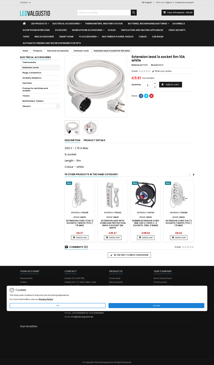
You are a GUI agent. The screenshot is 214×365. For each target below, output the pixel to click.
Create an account (184, 2)
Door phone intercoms (36, 30)
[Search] (107, 13)
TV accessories (88, 36)
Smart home (66, 36)
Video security (177, 30)
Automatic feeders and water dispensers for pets (52, 43)
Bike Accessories (44, 36)
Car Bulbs (157, 36)
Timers (26, 95)
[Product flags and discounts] (79, 183)
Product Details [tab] (94, 140)
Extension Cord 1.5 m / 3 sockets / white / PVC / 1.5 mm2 (79, 223)
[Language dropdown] (148, 2)
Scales (112, 30)
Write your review (162, 71)
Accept (156, 305)
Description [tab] (72, 140)
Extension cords (30, 67)
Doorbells (179, 23)
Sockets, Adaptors (31, 77)
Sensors (26, 106)
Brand (154, 65)
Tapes (26, 36)
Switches (27, 83)
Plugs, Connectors (31, 72)
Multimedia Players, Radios (117, 36)
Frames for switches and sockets (35, 89)
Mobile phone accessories (87, 30)
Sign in (169, 2)
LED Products (39, 23)
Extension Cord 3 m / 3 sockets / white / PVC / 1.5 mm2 (179, 223)
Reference (137, 65)
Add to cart (170, 84)
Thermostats (29, 62)
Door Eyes (61, 30)
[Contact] (26, 2)
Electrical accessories (66, 23)
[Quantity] (147, 85)
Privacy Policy (46, 299)
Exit (57, 305)
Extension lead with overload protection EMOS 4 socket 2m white (113, 224)
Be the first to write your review (129, 255)
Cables (143, 36)
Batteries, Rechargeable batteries (147, 23)
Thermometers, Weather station (104, 23)
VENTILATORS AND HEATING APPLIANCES (142, 30)
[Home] (24, 23)
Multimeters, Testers (32, 101)
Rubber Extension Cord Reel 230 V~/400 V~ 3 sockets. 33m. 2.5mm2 (145, 223)
